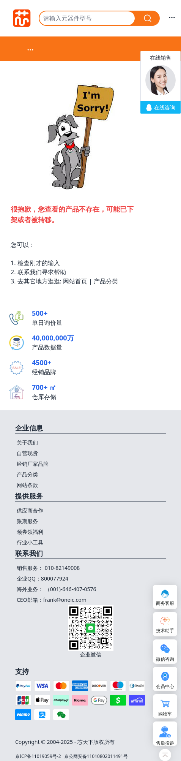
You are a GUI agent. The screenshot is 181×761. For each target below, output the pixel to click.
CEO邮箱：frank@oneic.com (52, 599)
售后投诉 (165, 743)
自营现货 (27, 453)
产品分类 (106, 281)
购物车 (165, 713)
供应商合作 (30, 510)
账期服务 (27, 521)
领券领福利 (30, 531)
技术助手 (165, 630)
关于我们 (27, 442)
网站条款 (27, 485)
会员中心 (165, 686)
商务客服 (165, 603)
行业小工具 (30, 542)
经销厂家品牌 (33, 463)
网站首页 (75, 281)
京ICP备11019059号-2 (38, 756)
